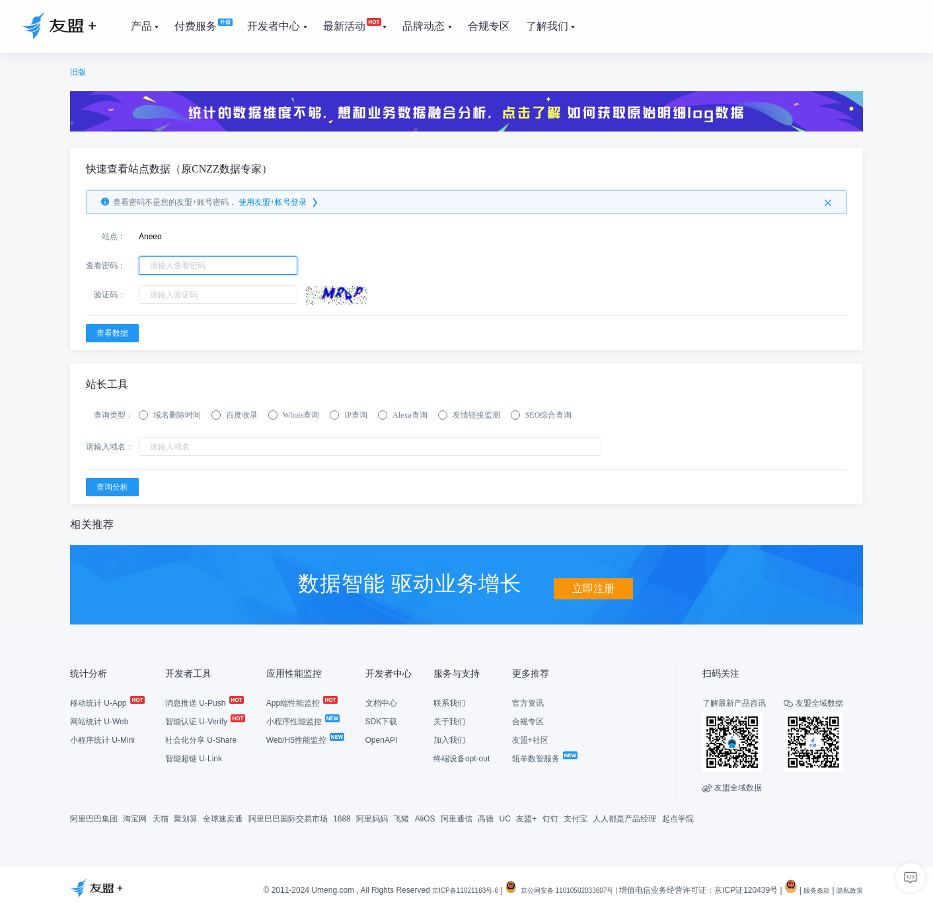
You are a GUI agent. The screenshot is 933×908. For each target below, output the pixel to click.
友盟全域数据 (732, 786)
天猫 (160, 817)
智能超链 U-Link (193, 757)
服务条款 (809, 888)
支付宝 (575, 817)
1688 (342, 817)
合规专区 (528, 720)
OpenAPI (381, 738)
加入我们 (449, 738)
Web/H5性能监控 (304, 738)
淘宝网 (135, 817)
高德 (486, 817)
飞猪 (401, 817)
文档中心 (381, 701)
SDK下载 (381, 720)
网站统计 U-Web (99, 720)
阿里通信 (456, 817)
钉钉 (550, 817)
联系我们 (449, 701)
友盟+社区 (530, 738)
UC (505, 817)
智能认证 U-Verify (204, 720)
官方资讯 (528, 701)
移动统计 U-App (106, 701)
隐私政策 (847, 888)
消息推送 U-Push (204, 701)
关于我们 (449, 720)
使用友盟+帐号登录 (279, 202)
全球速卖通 (223, 817)
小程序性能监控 (302, 720)
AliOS (425, 817)
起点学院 (678, 817)
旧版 (78, 72)
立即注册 (593, 581)
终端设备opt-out (461, 757)
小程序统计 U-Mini (102, 738)
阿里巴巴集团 (94, 817)
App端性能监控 (301, 701)
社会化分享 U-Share (201, 738)
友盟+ (526, 817)
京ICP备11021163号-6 (428, 888)
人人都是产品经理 (624, 817)
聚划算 (186, 817)
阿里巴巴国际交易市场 (288, 817)
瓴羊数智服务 (544, 757)
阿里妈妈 (372, 817)
